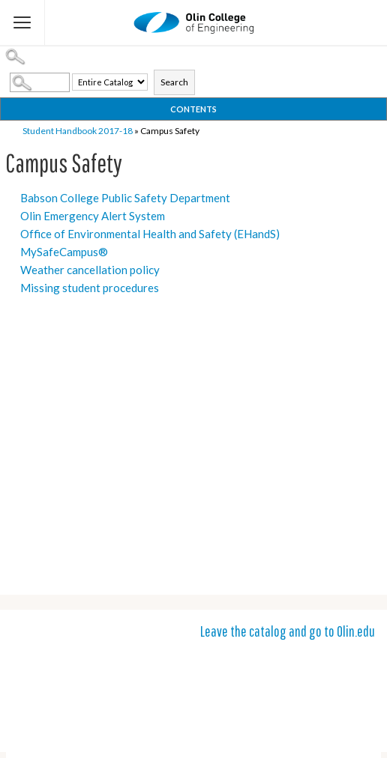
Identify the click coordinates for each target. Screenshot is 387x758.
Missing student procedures (89, 287)
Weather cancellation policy (90, 269)
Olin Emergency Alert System (92, 215)
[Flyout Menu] (22, 22)
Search (174, 82)
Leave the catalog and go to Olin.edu (287, 631)
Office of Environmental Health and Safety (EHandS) (150, 233)
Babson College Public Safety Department (125, 197)
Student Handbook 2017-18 (77, 130)
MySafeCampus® (64, 251)
